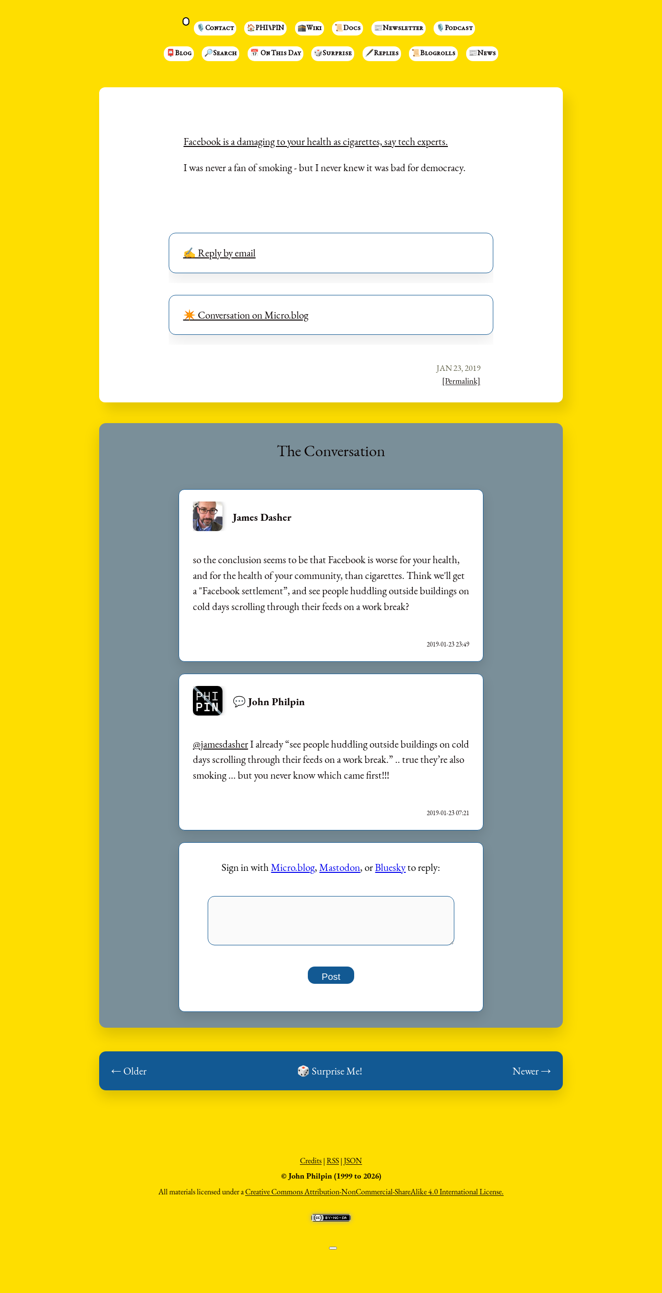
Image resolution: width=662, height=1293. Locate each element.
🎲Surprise (333, 53)
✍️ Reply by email (219, 252)
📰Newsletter (398, 28)
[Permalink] (461, 380)
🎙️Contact (215, 28)
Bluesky (390, 867)
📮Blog (178, 53)
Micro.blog (293, 867)
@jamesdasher (220, 744)
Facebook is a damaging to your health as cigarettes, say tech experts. (316, 141)
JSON (353, 1166)
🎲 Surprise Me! (329, 1076)
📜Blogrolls (433, 53)
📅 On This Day (275, 53)
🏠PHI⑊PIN (265, 28)
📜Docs (347, 28)
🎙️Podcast (454, 28)
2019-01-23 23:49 (448, 644)
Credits (311, 1166)
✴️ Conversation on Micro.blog (245, 315)
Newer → (532, 1076)
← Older (129, 1076)
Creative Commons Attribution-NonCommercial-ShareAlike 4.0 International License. (374, 1197)
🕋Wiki (309, 28)
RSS (333, 1166)
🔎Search (220, 53)
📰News (482, 53)
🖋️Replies (382, 53)
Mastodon (339, 867)
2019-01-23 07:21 (448, 813)
